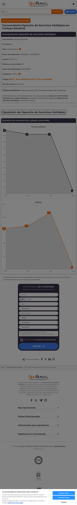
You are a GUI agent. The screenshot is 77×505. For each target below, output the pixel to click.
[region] (38, 497)
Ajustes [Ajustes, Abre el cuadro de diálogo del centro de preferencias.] (63, 502)
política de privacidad (15, 503)
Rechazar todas (63, 497)
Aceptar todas (64, 493)
